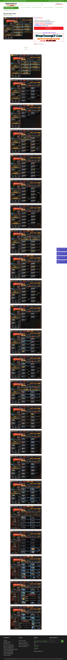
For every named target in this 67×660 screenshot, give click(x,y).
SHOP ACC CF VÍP (7, 643)
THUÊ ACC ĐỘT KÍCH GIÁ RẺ (8, 652)
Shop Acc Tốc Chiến (22, 640)
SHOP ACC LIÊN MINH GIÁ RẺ (37, 7)
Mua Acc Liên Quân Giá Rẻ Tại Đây (61, 258)
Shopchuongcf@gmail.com (38, 651)
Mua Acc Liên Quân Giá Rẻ (23, 646)
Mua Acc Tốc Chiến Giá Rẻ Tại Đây (61, 249)
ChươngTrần (45, 25)
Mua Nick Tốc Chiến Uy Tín (23, 643)
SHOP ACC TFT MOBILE (59, 7)
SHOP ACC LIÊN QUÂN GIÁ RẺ (48, 7)
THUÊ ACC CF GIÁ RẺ (7, 655)
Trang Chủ (5, 640)
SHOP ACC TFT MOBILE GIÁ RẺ (9, 646)
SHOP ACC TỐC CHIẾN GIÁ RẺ (25, 7)
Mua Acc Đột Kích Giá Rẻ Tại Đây (61, 262)
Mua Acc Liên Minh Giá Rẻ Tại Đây (61, 253)
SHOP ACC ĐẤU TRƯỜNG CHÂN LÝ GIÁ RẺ (11, 649)
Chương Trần (36, 648)
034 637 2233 (36, 645)
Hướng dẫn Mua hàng (38, 44)
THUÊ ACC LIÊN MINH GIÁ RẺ (8, 653)
